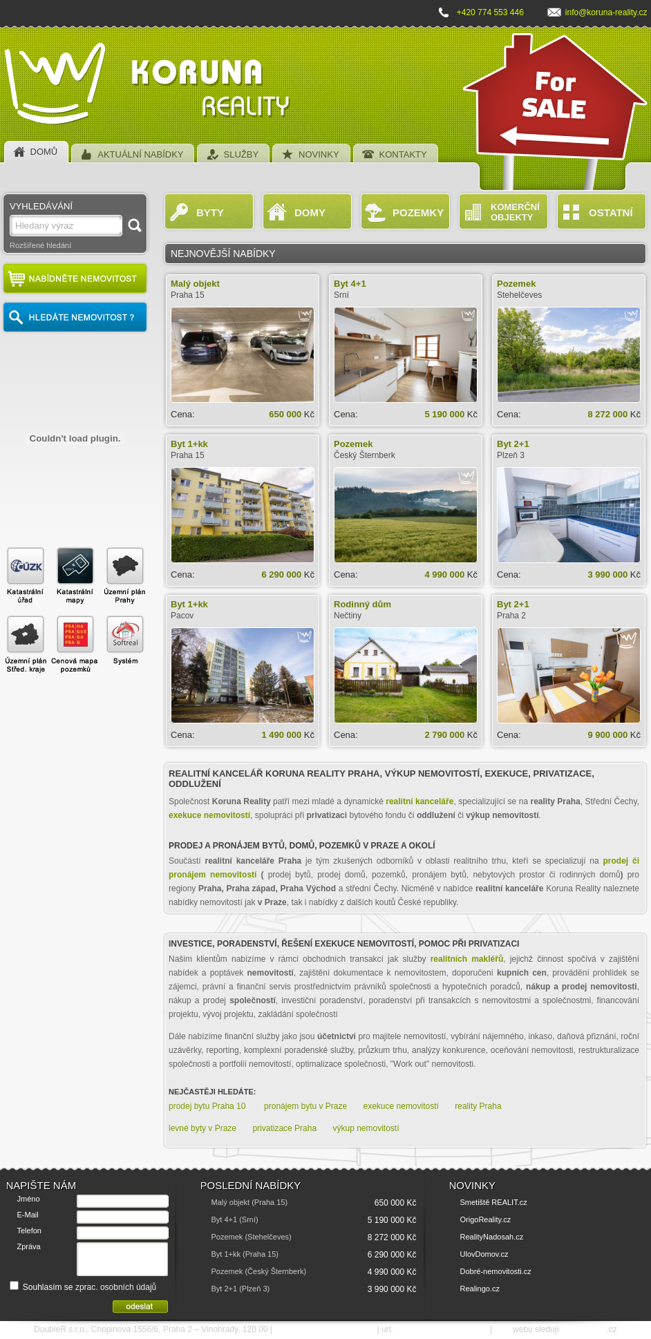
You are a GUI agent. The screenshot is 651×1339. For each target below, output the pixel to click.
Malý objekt (195, 283)
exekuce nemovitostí (401, 1106)
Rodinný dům (362, 604)
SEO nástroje (583, 1329)
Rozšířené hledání (40, 245)
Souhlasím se (83, 1287)
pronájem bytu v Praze (305, 1106)
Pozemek (516, 283)
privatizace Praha (284, 1128)
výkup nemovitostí (365, 1128)
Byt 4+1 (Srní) (234, 1219)
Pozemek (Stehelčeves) (251, 1237)
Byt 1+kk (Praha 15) (245, 1254)
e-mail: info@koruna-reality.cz (324, 1329)
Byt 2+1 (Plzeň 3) (240, 1288)
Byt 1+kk (189, 444)
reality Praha (478, 1106)
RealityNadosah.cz (492, 1237)
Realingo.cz (480, 1288)
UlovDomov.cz (484, 1254)
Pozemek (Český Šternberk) (259, 1271)
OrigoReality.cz (485, 1219)
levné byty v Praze (202, 1128)
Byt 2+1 (513, 444)
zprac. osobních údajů (115, 1287)
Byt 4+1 (350, 283)
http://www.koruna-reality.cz (441, 1329)
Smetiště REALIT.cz (493, 1202)
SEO (502, 1329)
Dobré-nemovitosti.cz (495, 1271)
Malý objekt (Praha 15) (249, 1202)
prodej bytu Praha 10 (208, 1106)
